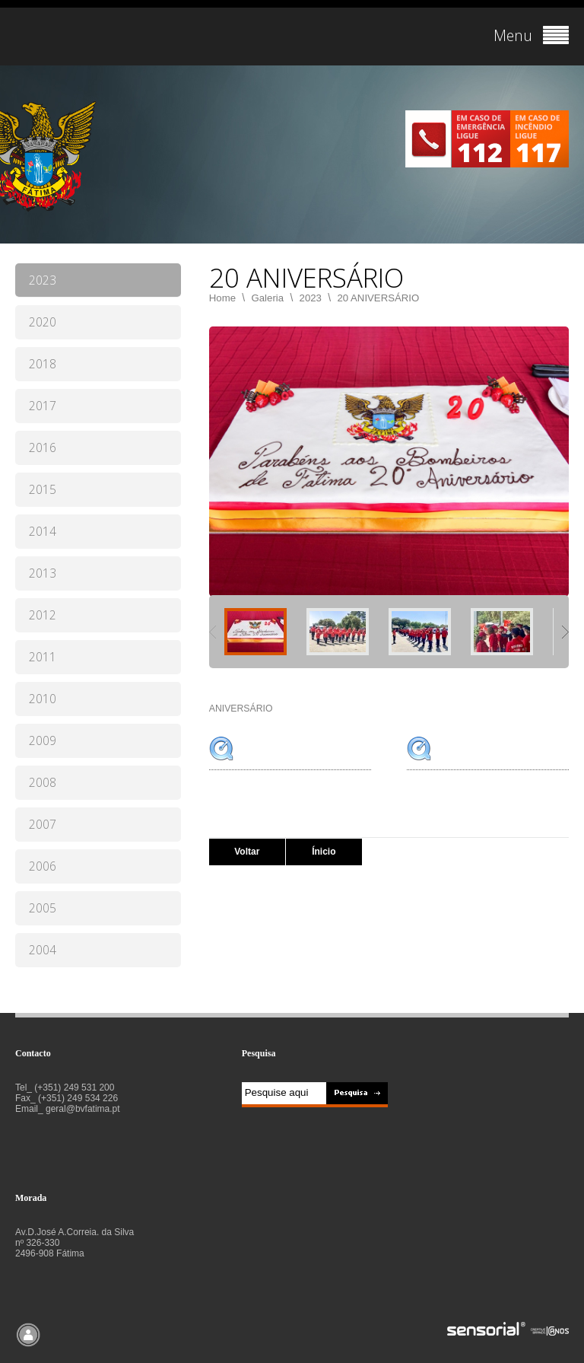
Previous (212, 632)
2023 (311, 298)
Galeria (268, 298)
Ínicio (323, 851)
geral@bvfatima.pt (83, 1108)
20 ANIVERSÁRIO (378, 298)
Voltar (246, 851)
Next (565, 632)
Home (222, 298)
